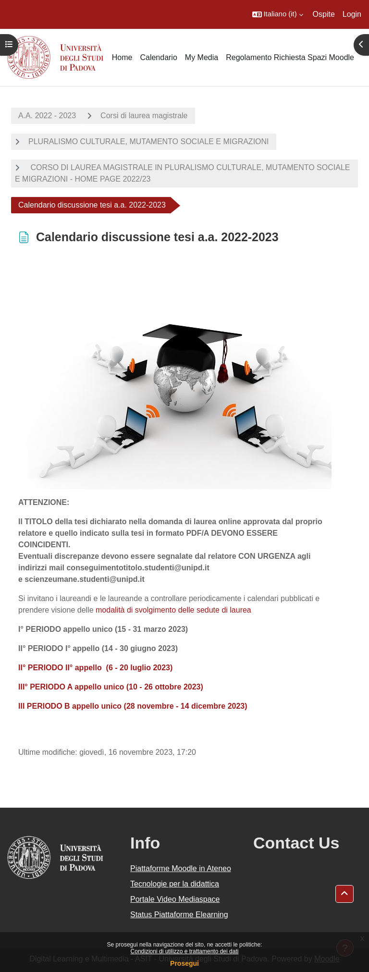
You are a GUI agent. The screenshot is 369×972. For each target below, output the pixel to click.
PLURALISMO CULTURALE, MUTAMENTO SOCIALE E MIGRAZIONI (148, 141)
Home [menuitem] (122, 57)
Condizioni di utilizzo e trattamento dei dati (185, 951)
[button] (277, 14)
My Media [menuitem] (201, 57)
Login (352, 14)
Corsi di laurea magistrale (143, 115)
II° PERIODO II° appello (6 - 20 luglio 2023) (95, 668)
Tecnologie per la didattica (174, 884)
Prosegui (184, 963)
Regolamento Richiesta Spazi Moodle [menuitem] (290, 57)
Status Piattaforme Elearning (179, 914)
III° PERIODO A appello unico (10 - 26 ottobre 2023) (110, 687)
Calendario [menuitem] (158, 57)
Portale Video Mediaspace (175, 899)
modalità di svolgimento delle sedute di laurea (173, 610)
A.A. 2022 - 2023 (47, 115)
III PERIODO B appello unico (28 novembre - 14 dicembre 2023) (132, 706)
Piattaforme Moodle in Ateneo (180, 868)
